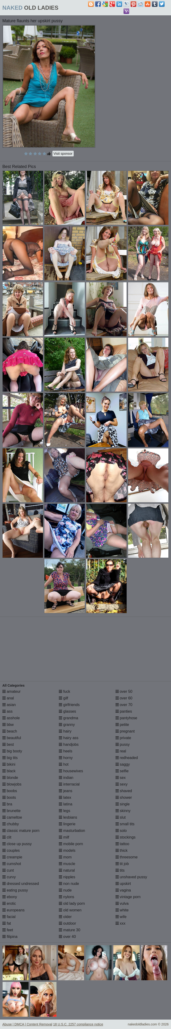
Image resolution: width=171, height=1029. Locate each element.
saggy (122, 764)
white (122, 910)
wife (121, 917)
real (120, 751)
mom (65, 857)
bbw (8, 725)
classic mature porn (20, 831)
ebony (9, 897)
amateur (11, 691)
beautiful (11, 738)
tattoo (122, 844)
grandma (68, 718)
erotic (9, 903)
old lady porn (72, 903)
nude (65, 890)
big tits (10, 758)
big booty (12, 751)
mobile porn (71, 844)
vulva (122, 903)
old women (70, 910)
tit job (122, 864)
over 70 (124, 705)
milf (64, 837)
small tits (125, 824)
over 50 (124, 691)
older (65, 917)
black (9, 771)
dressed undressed (20, 884)
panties (123, 711)
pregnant (125, 731)
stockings (125, 837)
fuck (64, 691)
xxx (120, 923)
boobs (9, 791)
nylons (66, 897)
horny (66, 758)
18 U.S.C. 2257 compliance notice (78, 1024)
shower (123, 797)
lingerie (67, 824)
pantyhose (126, 718)
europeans (13, 910)
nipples (67, 877)
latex (65, 797)
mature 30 (69, 930)
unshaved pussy (131, 877)
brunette (11, 811)
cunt (8, 870)
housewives (71, 771)
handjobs (68, 744)
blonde (10, 778)
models (67, 850)
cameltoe (12, 817)
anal (8, 698)
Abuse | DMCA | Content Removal (27, 1024)
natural (67, 870)
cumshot (11, 864)
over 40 (67, 937)
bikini (8, 764)
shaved (123, 791)
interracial (69, 784)
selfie (122, 771)
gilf (63, 698)
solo (121, 831)
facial (9, 917)
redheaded (126, 758)
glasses (67, 711)
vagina (123, 890)
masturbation (72, 831)
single (122, 804)
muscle (67, 864)
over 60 (124, 698)
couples (11, 850)
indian (66, 778)
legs (64, 811)
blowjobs (11, 784)
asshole (11, 718)
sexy (121, 784)
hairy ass (68, 738)
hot (63, 764)
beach (9, 731)
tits (120, 870)
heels (65, 751)
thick (121, 850)
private (123, 738)
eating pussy (15, 890)
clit (6, 837)
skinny (123, 811)
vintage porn (128, 897)
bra (7, 804)
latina (65, 804)
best (8, 744)
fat (6, 923)
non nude (69, 884)
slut (120, 817)
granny (67, 725)
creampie (12, 857)
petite (122, 725)
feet (7, 930)
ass (7, 711)
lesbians (68, 817)
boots (9, 797)
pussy (122, 744)
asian (9, 705)
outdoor (67, 923)
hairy (65, 731)
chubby (10, 824)
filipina (9, 937)
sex (120, 778)
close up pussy (17, 844)
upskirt (123, 884)
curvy (9, 877)
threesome (126, 857)
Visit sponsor (63, 153)
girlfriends (69, 705)
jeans (65, 791)
